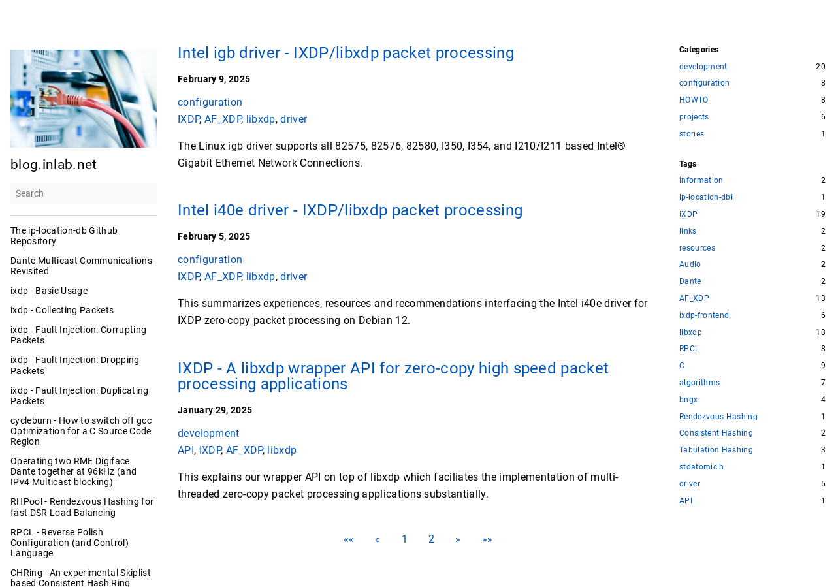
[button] (349, 539)
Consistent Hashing (716, 433)
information (701, 180)
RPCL (689, 349)
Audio (690, 265)
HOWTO (694, 100)
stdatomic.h (701, 467)
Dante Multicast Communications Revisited (81, 265)
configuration (210, 102)
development (209, 433)
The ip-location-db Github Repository (64, 235)
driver (293, 118)
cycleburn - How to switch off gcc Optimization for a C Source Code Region (81, 431)
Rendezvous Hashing (718, 417)
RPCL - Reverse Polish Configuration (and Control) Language (69, 542)
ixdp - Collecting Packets (62, 310)
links (688, 231)
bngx (688, 400)
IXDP (188, 118)
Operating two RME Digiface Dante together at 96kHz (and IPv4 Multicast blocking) (73, 471)
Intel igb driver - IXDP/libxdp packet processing (346, 53)
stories (691, 134)
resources (697, 248)
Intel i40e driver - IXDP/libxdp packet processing (350, 210)
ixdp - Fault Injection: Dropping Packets (75, 365)
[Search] (83, 193)
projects (694, 117)
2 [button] (431, 539)
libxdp (261, 118)
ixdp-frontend (704, 315)
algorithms (699, 383)
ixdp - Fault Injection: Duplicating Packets (79, 395)
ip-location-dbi (706, 197)
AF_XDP (222, 118)
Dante (690, 282)
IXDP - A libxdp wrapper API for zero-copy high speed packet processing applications (393, 376)
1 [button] (405, 539)
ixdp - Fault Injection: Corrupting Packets (78, 335)
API (186, 449)
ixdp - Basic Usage (49, 290)
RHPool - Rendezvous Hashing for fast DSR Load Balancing (81, 506)
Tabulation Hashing (716, 450)
